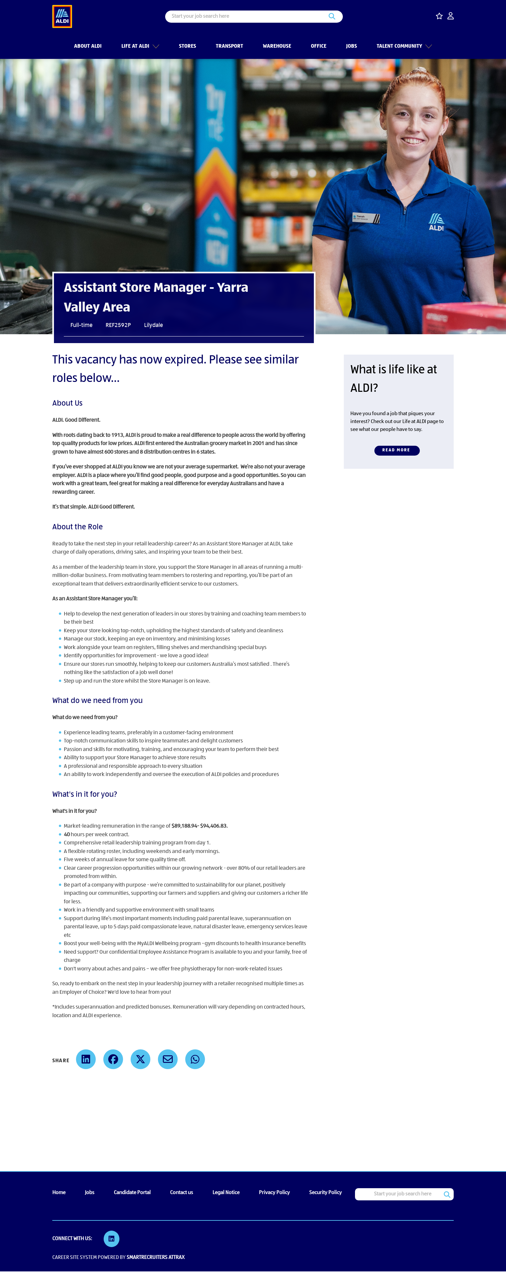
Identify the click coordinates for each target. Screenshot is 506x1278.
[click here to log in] (450, 16)
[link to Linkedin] (111, 1239)
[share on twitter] (140, 1059)
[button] (155, 46)
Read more (396, 450)
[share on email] (168, 1059)
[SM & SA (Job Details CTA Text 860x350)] (399, 412)
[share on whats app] (195, 1059)
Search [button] (332, 16)
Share (60, 1061)
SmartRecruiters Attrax (156, 1257)
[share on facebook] (113, 1059)
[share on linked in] (86, 1059)
